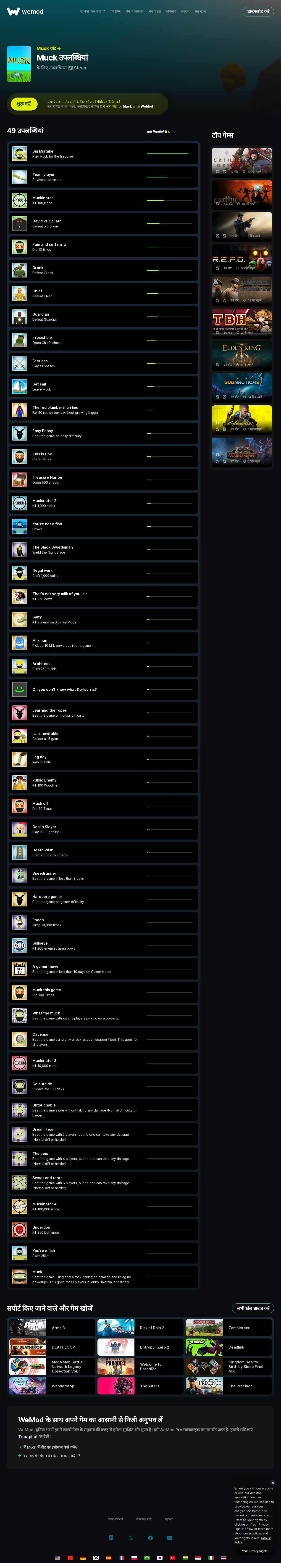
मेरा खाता (200, 11)
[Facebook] (150, 1538)
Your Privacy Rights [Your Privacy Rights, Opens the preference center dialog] (254, 1551)
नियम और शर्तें (115, 1519)
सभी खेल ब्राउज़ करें (253, 1308)
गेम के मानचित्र (135, 11)
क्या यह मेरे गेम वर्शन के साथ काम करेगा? (52, 1455)
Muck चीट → (49, 48)
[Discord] (111, 1538)
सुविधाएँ (171, 11)
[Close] (273, 1482)
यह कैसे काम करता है (92, 11)
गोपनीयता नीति (144, 1519)
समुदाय (185, 11)
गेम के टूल (155, 11)
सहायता (169, 1519)
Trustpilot (28, 1436)
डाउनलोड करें (258, 11)
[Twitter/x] (130, 1538)
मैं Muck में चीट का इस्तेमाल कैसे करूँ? (51, 1447)
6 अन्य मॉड (110, 106)
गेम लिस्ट (115, 11)
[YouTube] (169, 1538)
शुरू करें (23, 104)
